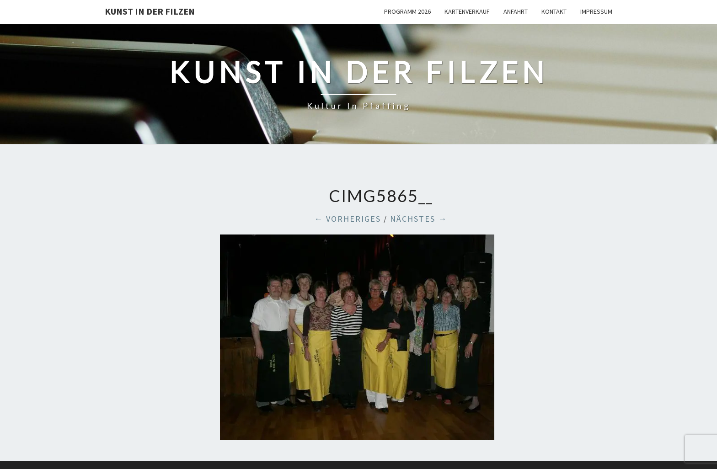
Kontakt (554, 11)
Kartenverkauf (467, 11)
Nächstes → (418, 218)
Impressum (596, 11)
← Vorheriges (347, 218)
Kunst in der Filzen (150, 11)
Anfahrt (515, 11)
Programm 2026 (407, 11)
